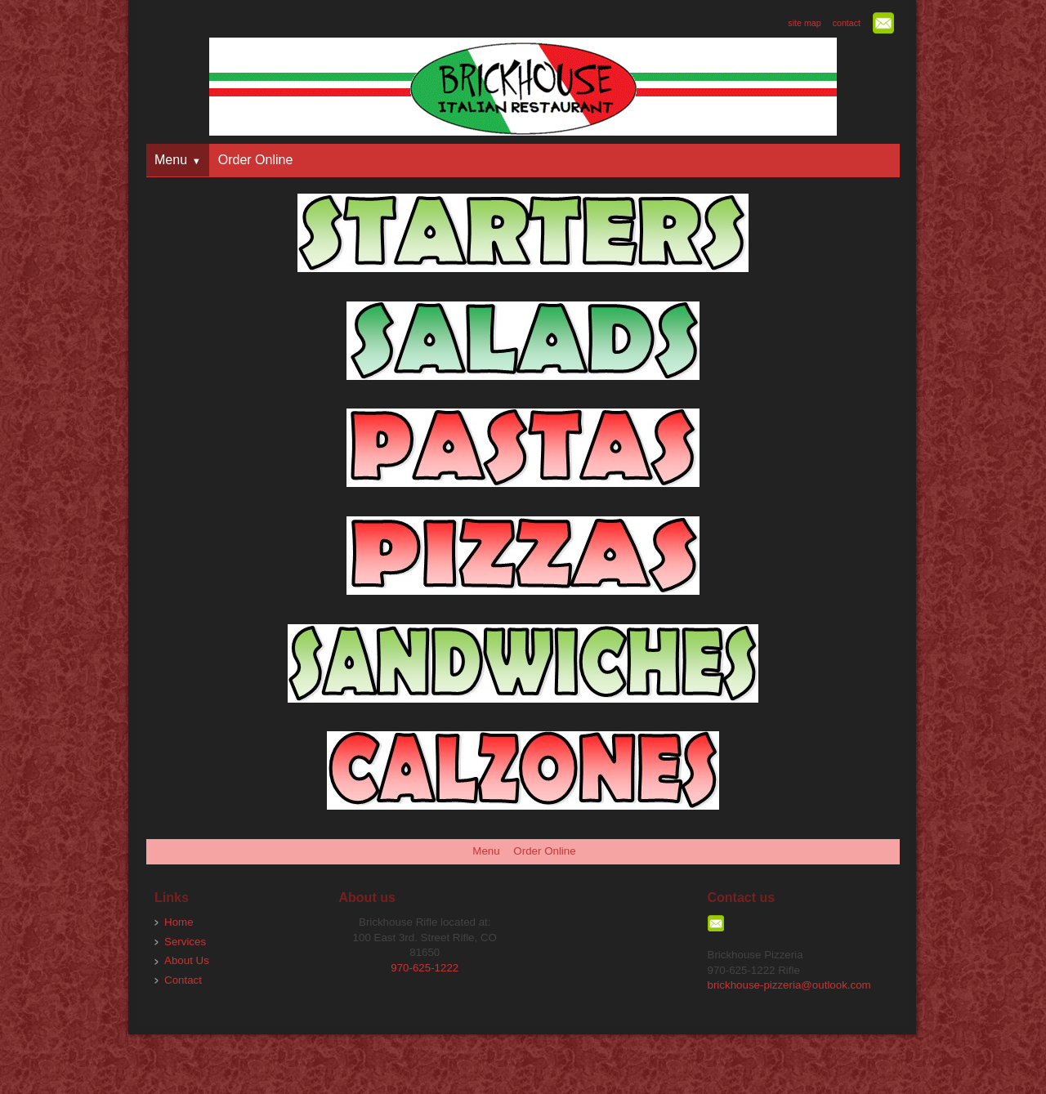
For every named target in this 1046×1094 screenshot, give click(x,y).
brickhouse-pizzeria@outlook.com (789, 985)
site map (804, 23)
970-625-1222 (424, 968)
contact (846, 23)
